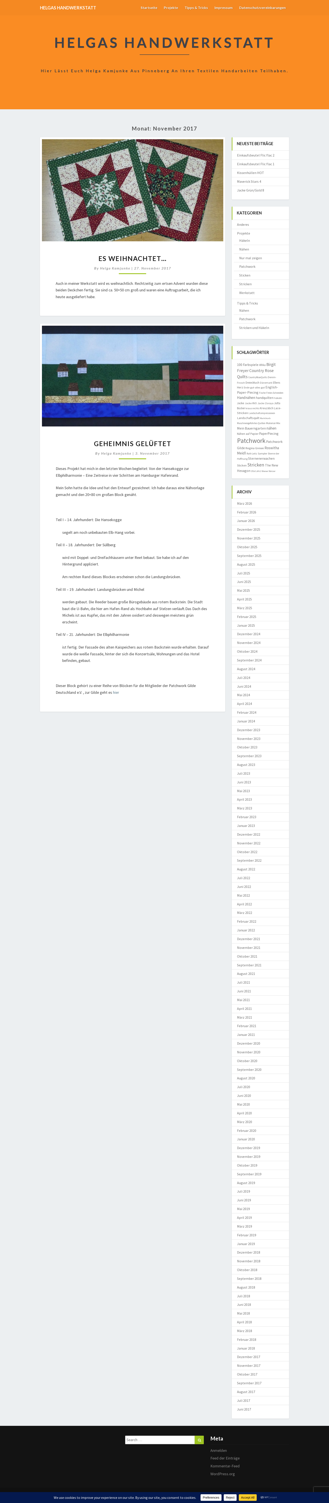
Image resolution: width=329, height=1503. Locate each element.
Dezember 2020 (248, 1043)
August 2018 (246, 1287)
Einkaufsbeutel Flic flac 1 (255, 164)
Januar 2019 (246, 1244)
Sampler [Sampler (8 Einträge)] (262, 453)
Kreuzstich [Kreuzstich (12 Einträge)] (266, 408)
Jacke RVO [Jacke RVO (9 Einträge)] (251, 403)
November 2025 (248, 538)
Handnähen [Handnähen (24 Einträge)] (246, 397)
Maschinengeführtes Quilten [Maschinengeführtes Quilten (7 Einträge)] (251, 423)
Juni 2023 (244, 782)
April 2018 (244, 1322)
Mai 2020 (243, 1104)
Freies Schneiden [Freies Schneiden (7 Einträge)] (274, 392)
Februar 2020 (246, 1130)
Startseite (149, 7)
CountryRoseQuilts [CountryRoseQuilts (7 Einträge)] (257, 377)
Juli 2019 (243, 1191)
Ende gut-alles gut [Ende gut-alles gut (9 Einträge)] (254, 387)
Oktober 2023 (247, 747)
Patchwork (247, 266)
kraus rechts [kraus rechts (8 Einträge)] (252, 408)
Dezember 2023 (248, 730)
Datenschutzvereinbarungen (262, 7)
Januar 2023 (246, 825)
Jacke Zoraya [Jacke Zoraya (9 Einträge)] (266, 403)
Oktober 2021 (247, 956)
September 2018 (249, 1278)
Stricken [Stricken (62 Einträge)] (255, 465)
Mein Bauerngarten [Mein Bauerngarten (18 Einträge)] (251, 428)
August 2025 (246, 564)
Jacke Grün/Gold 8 (250, 190)
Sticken (244, 275)
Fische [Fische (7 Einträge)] (262, 392)
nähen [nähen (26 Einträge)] (271, 428)
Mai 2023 (243, 791)
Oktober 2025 (247, 547)
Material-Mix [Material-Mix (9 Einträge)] (273, 423)
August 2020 (246, 1078)
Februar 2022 (246, 921)
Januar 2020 (246, 1139)
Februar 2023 (246, 817)
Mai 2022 (243, 895)
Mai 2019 (243, 1209)
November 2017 (248, 1365)
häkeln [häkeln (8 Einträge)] (278, 398)
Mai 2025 (243, 590)
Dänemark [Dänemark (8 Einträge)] (266, 382)
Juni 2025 (244, 581)
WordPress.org (222, 1473)
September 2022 (249, 860)
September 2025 (249, 555)
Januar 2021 (246, 1034)
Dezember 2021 (248, 939)
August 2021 (246, 973)
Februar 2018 (246, 1339)
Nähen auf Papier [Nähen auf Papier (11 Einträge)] (247, 434)
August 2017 (246, 1392)
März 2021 (244, 1017)
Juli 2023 (243, 773)
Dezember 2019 (248, 1148)
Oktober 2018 (247, 1270)
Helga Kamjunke (115, 268)
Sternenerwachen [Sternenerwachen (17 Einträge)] (261, 458)
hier (116, 692)
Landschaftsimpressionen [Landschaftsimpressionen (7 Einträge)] (262, 413)
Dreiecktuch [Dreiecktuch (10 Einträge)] (252, 382)
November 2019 (248, 1156)
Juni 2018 (244, 1304)
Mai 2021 (243, 1000)
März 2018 (244, 1331)
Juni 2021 (244, 991)
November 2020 (248, 1052)
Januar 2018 (246, 1348)
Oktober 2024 (247, 651)
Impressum (224, 7)
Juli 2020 (243, 1087)
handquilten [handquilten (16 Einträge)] (265, 398)
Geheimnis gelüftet (132, 443)
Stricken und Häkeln (254, 327)
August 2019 (246, 1183)
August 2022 (246, 869)
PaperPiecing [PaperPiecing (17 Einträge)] (269, 433)
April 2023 (244, 799)
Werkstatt (247, 293)
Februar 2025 (246, 616)
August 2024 (246, 669)
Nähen (244, 249)
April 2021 (244, 1008)
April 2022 (244, 904)
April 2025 (244, 599)
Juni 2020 (244, 1095)
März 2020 (244, 1122)
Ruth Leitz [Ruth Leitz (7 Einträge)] (252, 453)
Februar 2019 (246, 1235)
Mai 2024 (243, 695)
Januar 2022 (246, 930)
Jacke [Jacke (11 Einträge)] (240, 403)
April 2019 (244, 1217)
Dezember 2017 (248, 1357)
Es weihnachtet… (133, 258)
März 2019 (244, 1226)
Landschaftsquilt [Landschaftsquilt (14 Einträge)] (248, 418)
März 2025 (244, 608)
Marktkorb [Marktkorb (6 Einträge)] (265, 418)
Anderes (243, 224)
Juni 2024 (244, 686)
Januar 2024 (246, 721)
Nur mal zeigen (250, 258)
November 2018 (248, 1261)
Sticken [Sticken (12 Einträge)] (242, 465)
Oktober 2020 (247, 1061)
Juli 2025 (243, 573)
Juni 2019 (244, 1200)
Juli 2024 (243, 677)
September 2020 (249, 1069)
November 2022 (248, 843)
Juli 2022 (243, 878)
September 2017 (249, 1383)
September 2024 (249, 660)
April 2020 (244, 1113)
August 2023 (246, 764)
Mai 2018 (243, 1313)
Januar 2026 (246, 520)
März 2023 (244, 808)
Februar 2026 (246, 512)
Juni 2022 (244, 886)
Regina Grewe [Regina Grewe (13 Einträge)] (255, 448)
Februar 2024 (246, 712)
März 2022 (244, 912)
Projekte (171, 7)
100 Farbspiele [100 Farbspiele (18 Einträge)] (247, 364)
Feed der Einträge (225, 1458)
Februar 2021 (246, 1026)
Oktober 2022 (247, 852)
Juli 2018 (243, 1296)
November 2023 (248, 738)
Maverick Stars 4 (249, 181)
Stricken (245, 284)
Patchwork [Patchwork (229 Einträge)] (251, 441)
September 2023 (249, 756)
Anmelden (218, 1450)
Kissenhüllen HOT (250, 172)
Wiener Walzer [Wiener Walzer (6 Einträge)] (268, 471)
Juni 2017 (244, 1409)
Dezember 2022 (248, 834)
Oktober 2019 (247, 1165)
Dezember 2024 (248, 634)
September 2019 (249, 1174)
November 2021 (248, 947)
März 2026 (244, 503)
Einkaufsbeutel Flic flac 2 (255, 155)
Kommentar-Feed (225, 1465)
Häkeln (244, 240)
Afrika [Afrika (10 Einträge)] (262, 365)
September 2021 (249, 965)
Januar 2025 (246, 625)
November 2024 (248, 642)
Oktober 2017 (247, 1374)
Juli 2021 (243, 982)
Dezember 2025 (248, 529)
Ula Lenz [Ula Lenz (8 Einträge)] (256, 471)
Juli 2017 (243, 1400)
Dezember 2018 (248, 1252)
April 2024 (244, 703)
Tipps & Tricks (196, 7)
